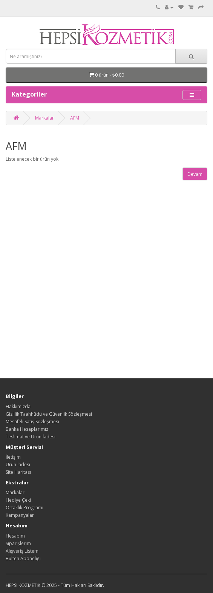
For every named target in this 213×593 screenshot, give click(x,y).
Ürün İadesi (18, 464)
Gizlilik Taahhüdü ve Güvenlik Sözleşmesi (49, 414)
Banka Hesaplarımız (27, 429)
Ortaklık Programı (24, 507)
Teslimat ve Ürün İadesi (30, 436)
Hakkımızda (18, 406)
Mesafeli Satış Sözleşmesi (32, 421)
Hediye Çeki (18, 500)
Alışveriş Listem (22, 551)
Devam (194, 174)
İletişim (13, 457)
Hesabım (15, 536)
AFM (74, 118)
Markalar (44, 118)
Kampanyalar (20, 515)
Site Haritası (18, 472)
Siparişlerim (18, 543)
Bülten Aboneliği (23, 558)
